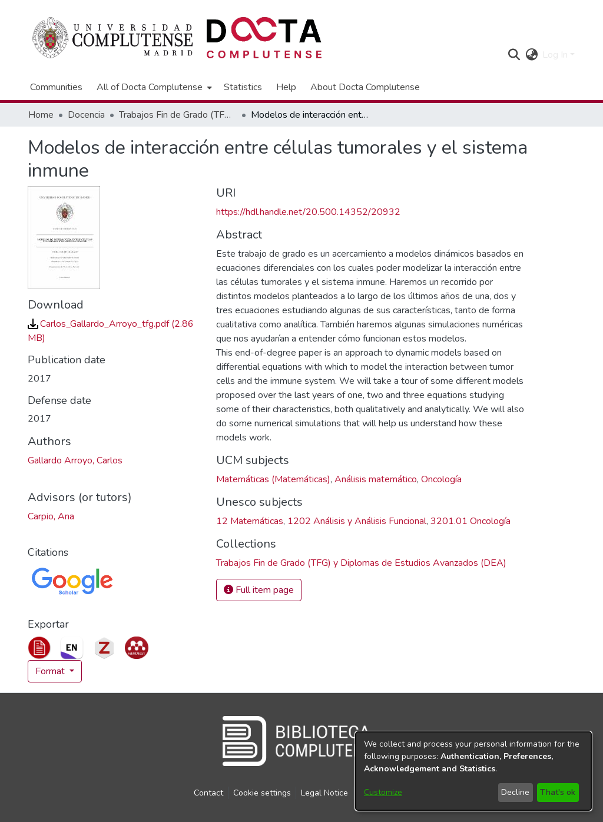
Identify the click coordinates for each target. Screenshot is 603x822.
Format (51, 671)
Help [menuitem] (286, 87)
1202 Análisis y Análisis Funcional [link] (356, 521)
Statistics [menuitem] (243, 87)
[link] (361, 562)
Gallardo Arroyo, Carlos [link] (75, 460)
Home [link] (41, 114)
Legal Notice (324, 792)
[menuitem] (153, 87)
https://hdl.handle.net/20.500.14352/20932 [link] (308, 212)
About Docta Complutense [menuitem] (365, 87)
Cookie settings (262, 792)
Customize (383, 792)
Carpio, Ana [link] (51, 516)
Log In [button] (556, 54)
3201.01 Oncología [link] (470, 521)
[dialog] (473, 771)
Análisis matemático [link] (375, 479)
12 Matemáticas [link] (249, 521)
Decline (515, 792)
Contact (208, 792)
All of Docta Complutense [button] (150, 87)
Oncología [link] (441, 479)
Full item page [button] (259, 590)
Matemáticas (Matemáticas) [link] (273, 479)
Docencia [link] (86, 114)
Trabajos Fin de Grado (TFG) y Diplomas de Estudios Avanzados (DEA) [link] (178, 114)
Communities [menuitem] (56, 87)
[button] (513, 55)
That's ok (557, 792)
